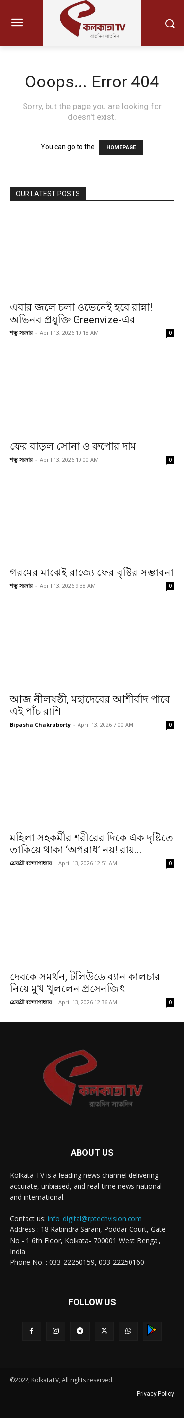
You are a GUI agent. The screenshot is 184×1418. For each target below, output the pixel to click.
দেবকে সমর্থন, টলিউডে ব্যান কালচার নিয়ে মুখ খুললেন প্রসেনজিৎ (85, 983)
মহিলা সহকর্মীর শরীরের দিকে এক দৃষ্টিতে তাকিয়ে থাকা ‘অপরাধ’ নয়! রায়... (91, 844)
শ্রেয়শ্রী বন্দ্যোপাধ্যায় (31, 863)
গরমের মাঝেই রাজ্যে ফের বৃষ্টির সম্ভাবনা (92, 572)
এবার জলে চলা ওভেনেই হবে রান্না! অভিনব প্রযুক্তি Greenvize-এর (81, 313)
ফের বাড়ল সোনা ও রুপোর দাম (73, 446)
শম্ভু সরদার (21, 332)
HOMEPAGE (121, 147)
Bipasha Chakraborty (40, 724)
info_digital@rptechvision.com (95, 1218)
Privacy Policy (155, 1394)
